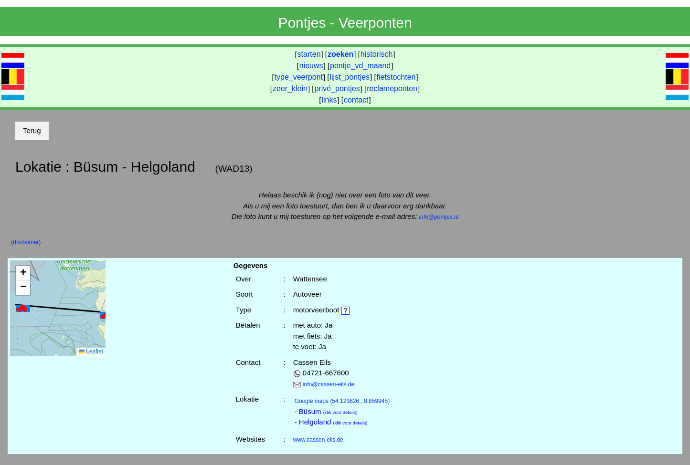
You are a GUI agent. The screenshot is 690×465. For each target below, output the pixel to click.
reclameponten (392, 88)
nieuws (311, 66)
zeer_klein (290, 88)
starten (309, 54)
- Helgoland (331, 422)
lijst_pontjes (349, 77)
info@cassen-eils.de (328, 384)
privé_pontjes (337, 88)
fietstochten (396, 77)
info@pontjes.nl (438, 217)
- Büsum (326, 411)
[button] (23, 308)
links (329, 100)
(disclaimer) (26, 242)
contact (356, 100)
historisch (377, 54)
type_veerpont (299, 77)
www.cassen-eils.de (318, 439)
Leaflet (91, 351)
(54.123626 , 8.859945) (342, 401)
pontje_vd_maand (360, 66)
